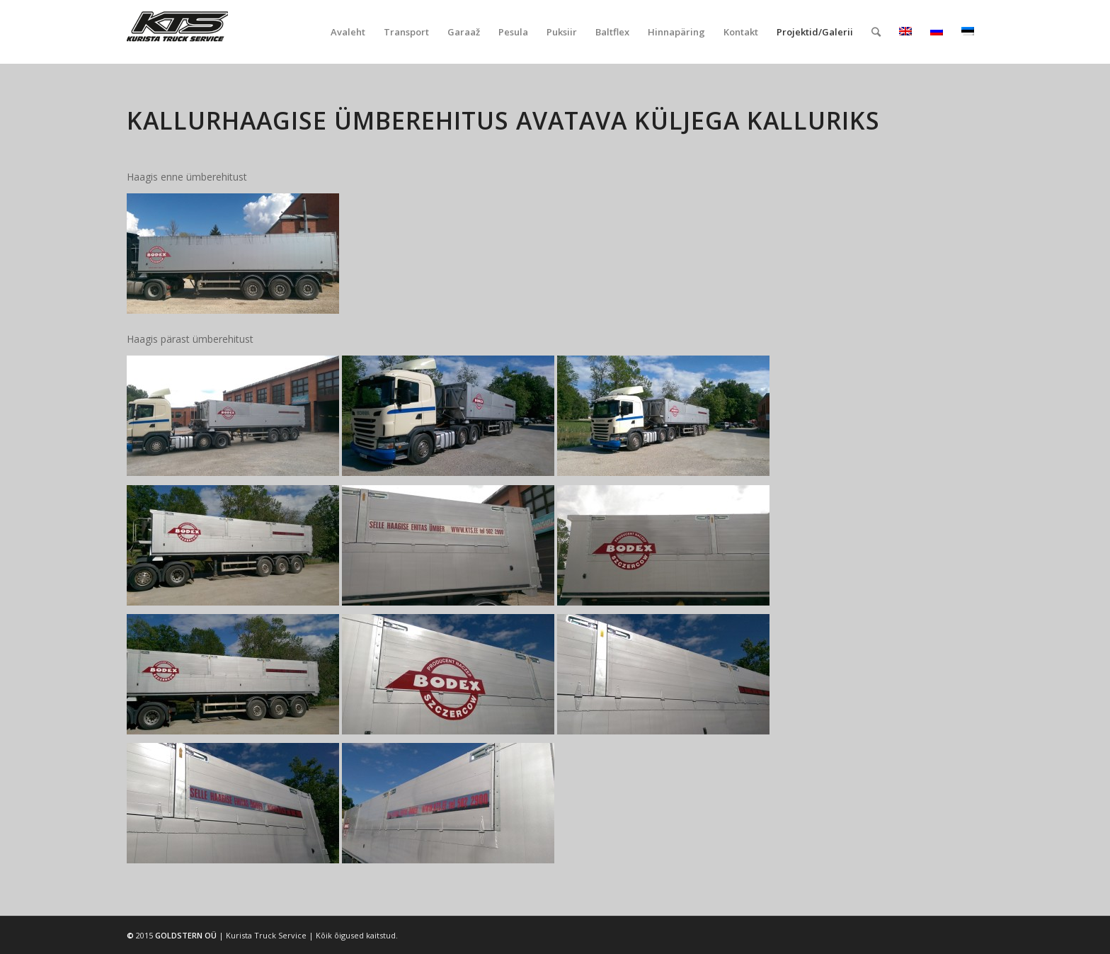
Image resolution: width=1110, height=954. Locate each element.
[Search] (876, 32)
